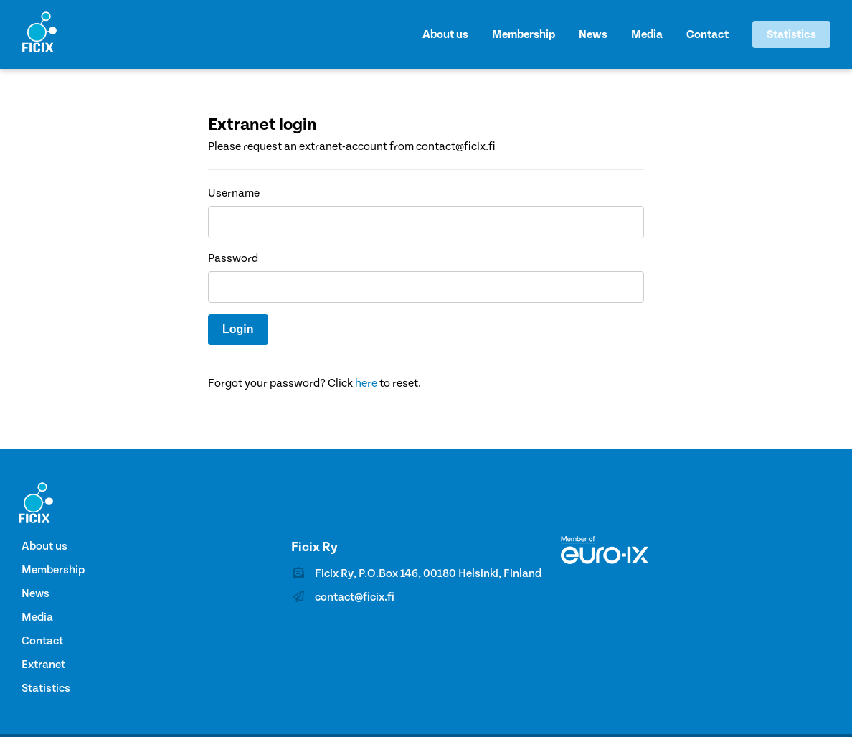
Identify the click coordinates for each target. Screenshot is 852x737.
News (593, 34)
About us (445, 34)
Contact (707, 34)
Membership (523, 34)
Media (647, 34)
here (366, 383)
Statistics (791, 34)
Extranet (43, 664)
